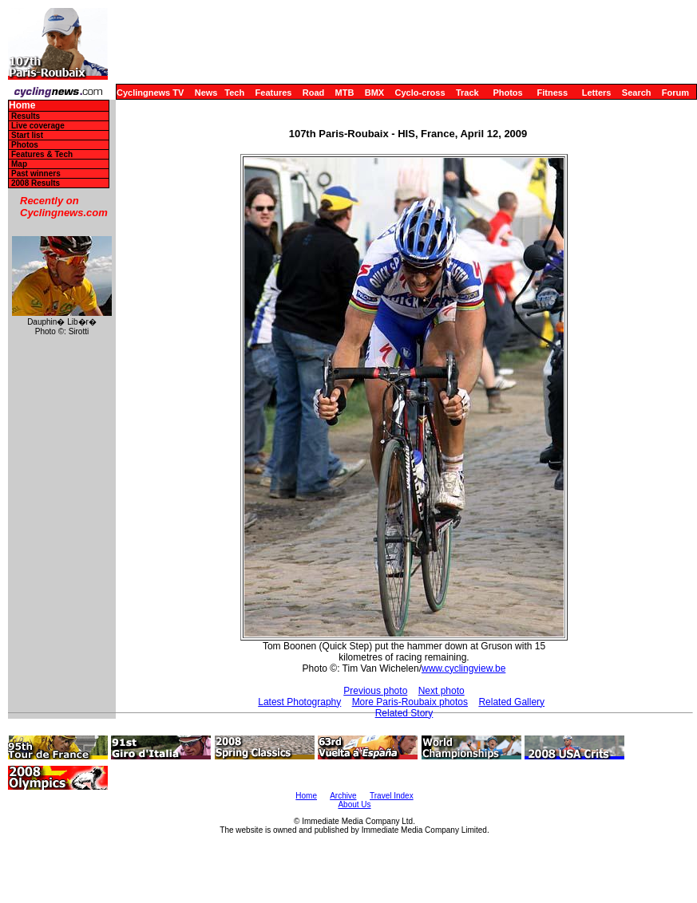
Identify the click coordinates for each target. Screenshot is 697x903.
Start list (27, 135)
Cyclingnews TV (150, 92)
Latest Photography (299, 702)
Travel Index (392, 795)
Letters (597, 92)
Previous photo (375, 690)
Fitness (552, 92)
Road (314, 92)
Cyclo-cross (420, 92)
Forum (675, 92)
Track (467, 92)
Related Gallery (511, 702)
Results (25, 116)
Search (636, 92)
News (206, 92)
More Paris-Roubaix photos (410, 702)
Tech (234, 92)
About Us (354, 804)
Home (22, 106)
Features (273, 92)
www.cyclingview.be (463, 668)
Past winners (36, 173)
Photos (507, 92)
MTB (344, 92)
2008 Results (35, 183)
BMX (374, 92)
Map (19, 164)
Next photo (441, 690)
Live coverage (38, 125)
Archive (343, 795)
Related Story (404, 713)
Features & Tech (42, 154)
